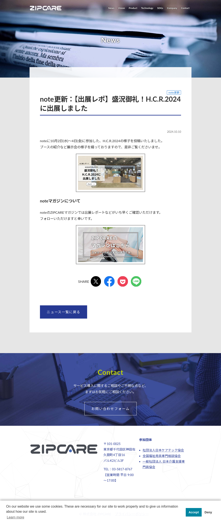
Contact (185, 8)
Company (172, 8)
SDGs (160, 8)
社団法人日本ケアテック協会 (163, 450)
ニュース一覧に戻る (63, 312)
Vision (121, 8)
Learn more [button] (15, 517)
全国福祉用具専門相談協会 (162, 456)
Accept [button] (193, 512)
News (111, 8)
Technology (147, 8)
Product (133, 8)
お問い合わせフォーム (110, 409)
